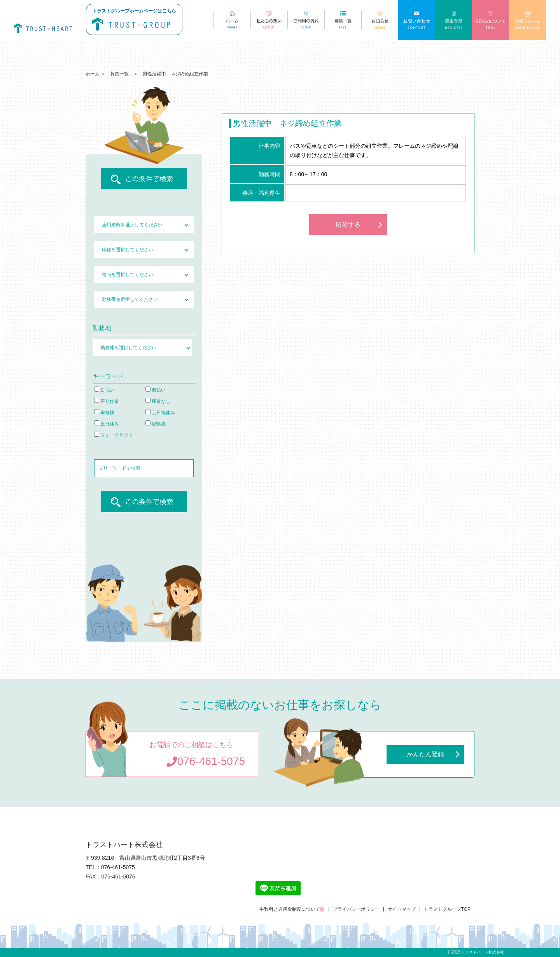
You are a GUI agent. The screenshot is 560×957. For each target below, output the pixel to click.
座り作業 (106, 401)
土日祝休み (160, 412)
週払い (155, 390)
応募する (348, 224)
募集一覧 (119, 74)
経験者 (155, 424)
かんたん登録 (425, 754)
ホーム (93, 74)
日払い (104, 390)
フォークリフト (113, 435)
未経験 (104, 412)
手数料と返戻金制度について (292, 909)
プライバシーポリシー (356, 909)
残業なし (157, 401)
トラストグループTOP (447, 909)
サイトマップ (402, 909)
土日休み (106, 424)
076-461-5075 (205, 761)
